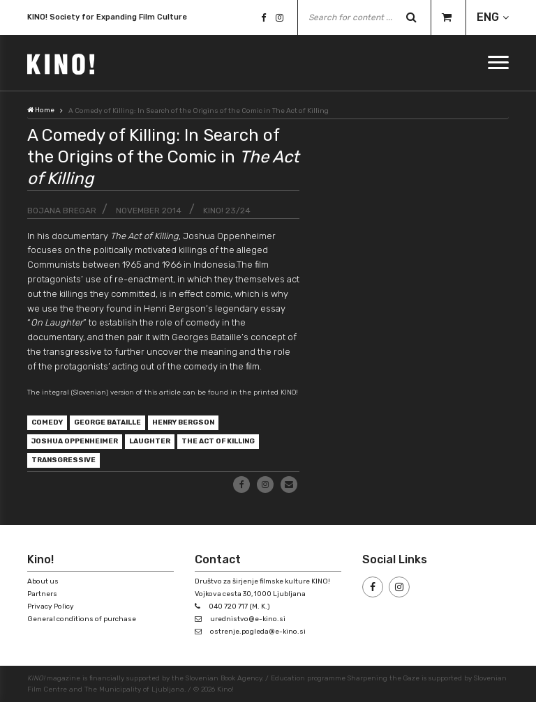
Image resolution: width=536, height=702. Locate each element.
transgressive (63, 460)
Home (40, 110)
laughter (149, 441)
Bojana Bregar (61, 210)
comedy (47, 422)
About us (43, 581)
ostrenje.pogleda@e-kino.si (258, 631)
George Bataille (107, 422)
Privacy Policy (50, 606)
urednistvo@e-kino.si (247, 619)
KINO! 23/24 (227, 210)
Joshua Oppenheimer (74, 441)
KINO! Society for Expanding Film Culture (107, 18)
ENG (488, 17)
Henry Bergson (183, 422)
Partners (42, 594)
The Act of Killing (218, 441)
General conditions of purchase (81, 619)
